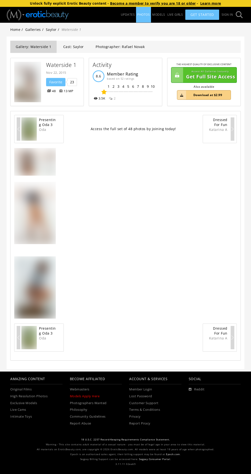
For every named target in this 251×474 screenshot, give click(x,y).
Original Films (21, 389)
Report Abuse (80, 423)
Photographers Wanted (88, 403)
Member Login (140, 389)
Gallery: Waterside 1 (33, 46)
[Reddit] (197, 389)
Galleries (33, 29)
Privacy (135, 416)
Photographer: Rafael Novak (120, 46)
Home (15, 29)
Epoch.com (173, 454)
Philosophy (79, 410)
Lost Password (140, 396)
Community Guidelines (88, 416)
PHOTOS (143, 14)
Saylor (51, 29)
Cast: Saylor (73, 46)
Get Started (202, 14)
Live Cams (18, 410)
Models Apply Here (85, 396)
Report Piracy (140, 423)
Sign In (227, 14)
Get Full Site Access (203, 75)
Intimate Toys (21, 416)
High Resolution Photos (29, 396)
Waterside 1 (61, 65)
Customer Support (143, 403)
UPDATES (128, 14)
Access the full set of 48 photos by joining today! (133, 128)
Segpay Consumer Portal (154, 459)
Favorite (55, 82)
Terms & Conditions (144, 410)
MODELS (158, 14)
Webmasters (79, 389)
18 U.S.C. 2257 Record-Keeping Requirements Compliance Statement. (125, 439)
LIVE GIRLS (175, 14)
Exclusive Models (23, 403)
